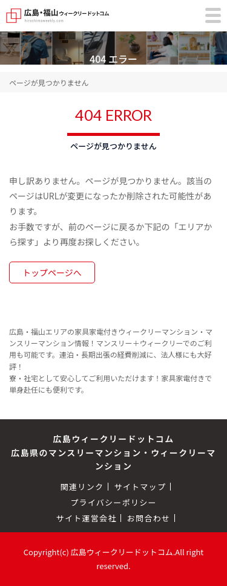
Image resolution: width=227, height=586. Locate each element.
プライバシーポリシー (113, 502)
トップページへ (52, 272)
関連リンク (82, 487)
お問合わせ (149, 518)
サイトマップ (140, 487)
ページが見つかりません (48, 82)
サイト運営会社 (86, 518)
